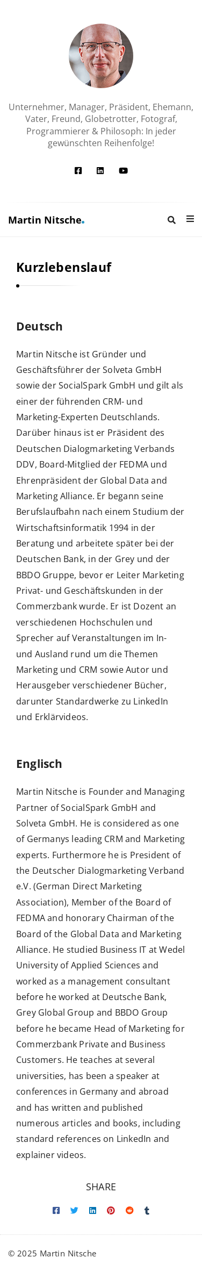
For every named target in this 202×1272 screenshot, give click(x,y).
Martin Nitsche (46, 219)
